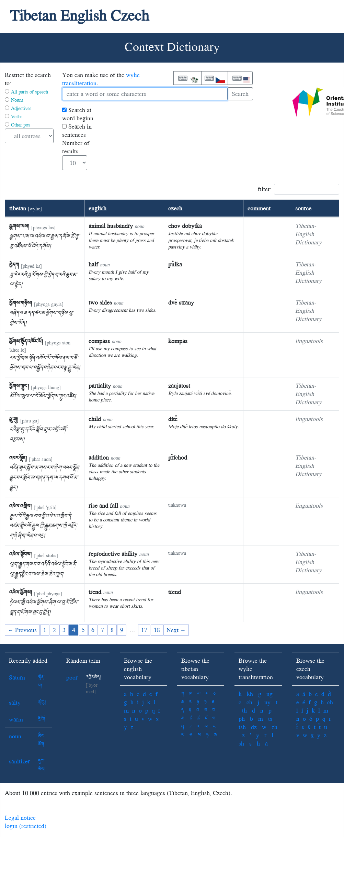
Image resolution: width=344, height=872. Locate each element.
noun (15, 736)
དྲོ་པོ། (41, 719)
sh (241, 743)
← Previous (22, 629)
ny (267, 702)
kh (250, 693)
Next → (176, 629)
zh (274, 726)
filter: (298, 189)
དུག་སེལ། (42, 765)
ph (242, 718)
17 (144, 629)
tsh (242, 726)
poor (72, 677)
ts (270, 718)
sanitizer (19, 761)
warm (16, 719)
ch (249, 702)
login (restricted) (25, 825)
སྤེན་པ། (41, 681)
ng (269, 693)
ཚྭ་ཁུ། (42, 702)
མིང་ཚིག (41, 740)
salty (15, 702)
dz (254, 726)
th (244, 710)
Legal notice (20, 817)
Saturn (17, 677)
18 (157, 629)
